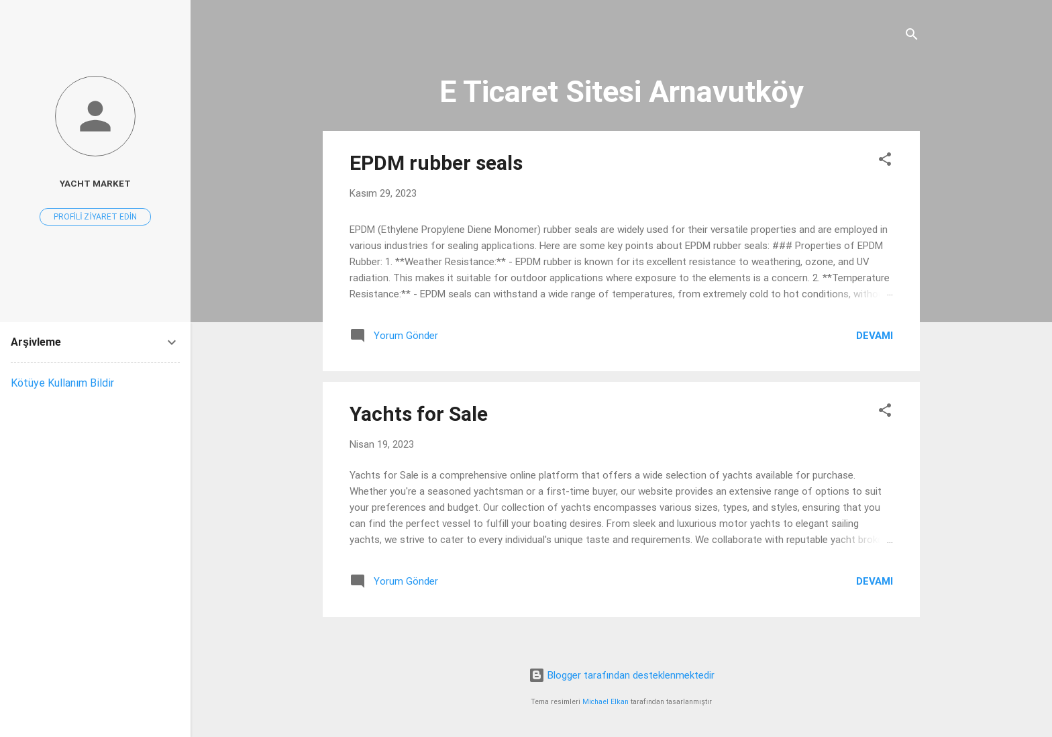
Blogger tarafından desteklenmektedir (622, 675)
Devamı (874, 336)
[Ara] (912, 36)
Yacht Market (95, 183)
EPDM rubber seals (436, 163)
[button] (885, 161)
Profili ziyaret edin (95, 217)
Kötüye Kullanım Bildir (62, 383)
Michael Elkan (605, 701)
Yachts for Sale (419, 414)
